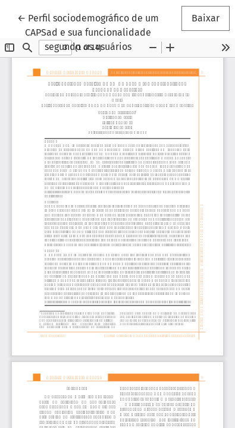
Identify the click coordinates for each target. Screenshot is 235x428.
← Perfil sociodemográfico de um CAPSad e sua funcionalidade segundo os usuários (88, 31)
